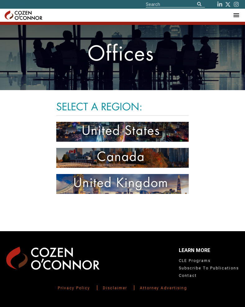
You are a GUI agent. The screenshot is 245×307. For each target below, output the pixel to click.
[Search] (199, 4)
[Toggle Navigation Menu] (236, 15)
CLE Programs (194, 261)
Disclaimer (115, 288)
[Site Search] (175, 4)
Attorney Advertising (163, 288)
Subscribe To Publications (209, 268)
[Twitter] (228, 4)
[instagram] (236, 4)
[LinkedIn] (219, 4)
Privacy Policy (74, 288)
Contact (188, 275)
